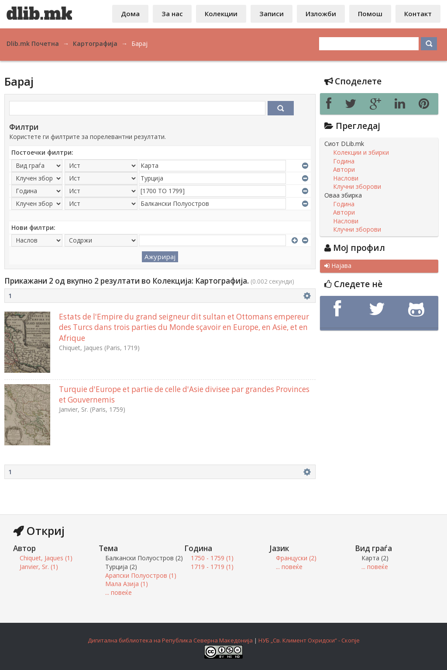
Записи (271, 13)
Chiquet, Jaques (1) (46, 558)
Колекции (221, 13)
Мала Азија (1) (126, 584)
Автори (344, 170)
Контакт (418, 13)
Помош (370, 13)
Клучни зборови (357, 187)
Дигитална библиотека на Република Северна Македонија (170, 640)
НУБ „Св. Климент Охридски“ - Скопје (309, 640)
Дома (130, 13)
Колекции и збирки (361, 152)
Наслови (345, 178)
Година (343, 161)
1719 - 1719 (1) (212, 566)
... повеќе (118, 592)
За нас (172, 13)
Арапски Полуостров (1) (140, 575)
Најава (337, 266)
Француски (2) (296, 558)
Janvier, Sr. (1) (39, 566)
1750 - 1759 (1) (212, 558)
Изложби (321, 13)
